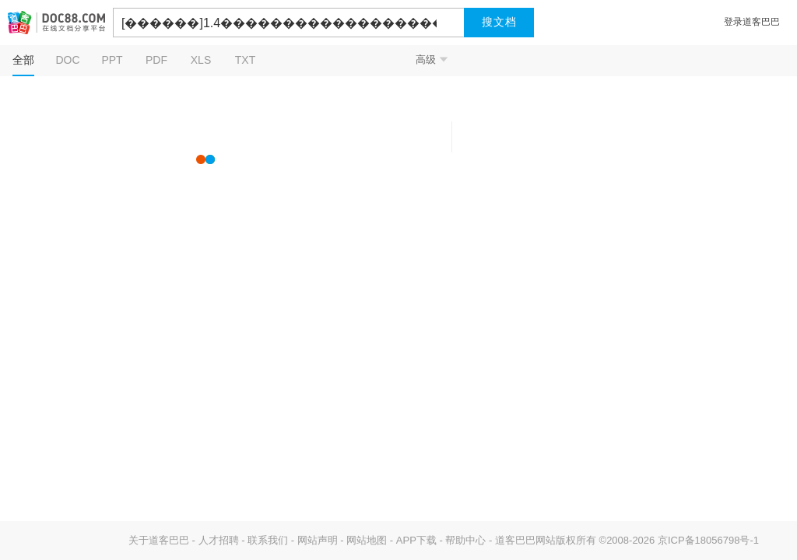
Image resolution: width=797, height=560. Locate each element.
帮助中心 (465, 540)
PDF (156, 60)
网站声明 (317, 540)
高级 (432, 59)
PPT (111, 60)
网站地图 (366, 540)
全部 (23, 60)
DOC (67, 60)
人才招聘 (218, 540)
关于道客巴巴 (158, 540)
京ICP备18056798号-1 (708, 540)
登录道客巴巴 (752, 21)
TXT (245, 60)
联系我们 (268, 540)
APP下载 (416, 540)
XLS (201, 60)
